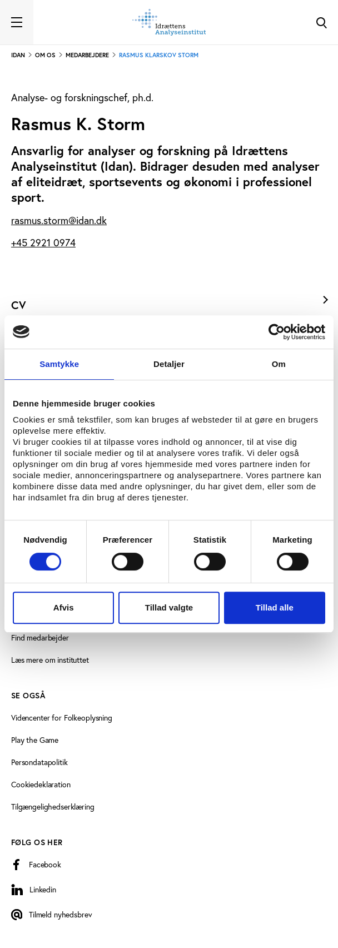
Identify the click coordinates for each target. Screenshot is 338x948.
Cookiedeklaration (41, 785)
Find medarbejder (40, 638)
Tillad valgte (169, 607)
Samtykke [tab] (59, 364)
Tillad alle (275, 607)
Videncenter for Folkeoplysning (61, 718)
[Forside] (169, 22)
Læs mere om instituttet (50, 660)
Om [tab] (279, 364)
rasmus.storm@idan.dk (59, 220)
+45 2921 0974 (43, 242)
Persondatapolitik (39, 762)
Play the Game (34, 740)
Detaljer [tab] (169, 364)
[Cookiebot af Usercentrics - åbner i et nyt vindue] (276, 332)
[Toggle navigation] (16, 22)
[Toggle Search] (321, 22)
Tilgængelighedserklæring (53, 807)
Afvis (63, 607)
